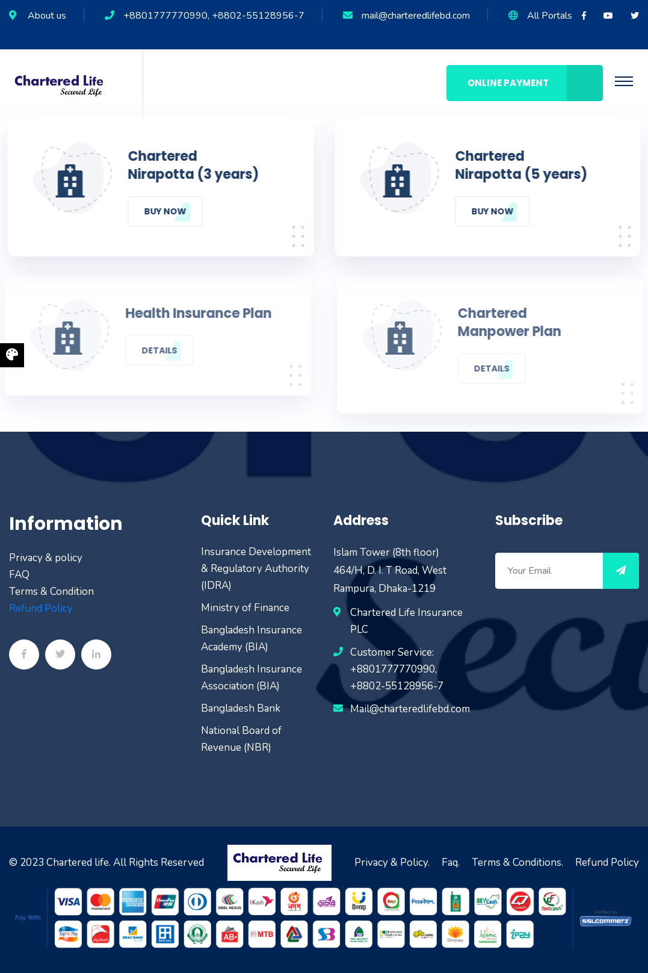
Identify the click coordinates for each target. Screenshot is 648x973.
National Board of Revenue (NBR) (241, 739)
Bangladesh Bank (240, 708)
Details (157, 350)
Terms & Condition (51, 591)
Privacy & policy (45, 558)
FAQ (19, 575)
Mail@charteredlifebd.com (410, 709)
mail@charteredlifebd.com (416, 15)
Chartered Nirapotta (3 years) (192, 166)
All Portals (549, 15)
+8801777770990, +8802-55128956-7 (213, 15)
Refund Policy (41, 608)
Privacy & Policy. (392, 862)
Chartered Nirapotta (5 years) (522, 166)
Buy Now (164, 211)
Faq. (451, 862)
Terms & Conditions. (517, 862)
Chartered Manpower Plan (511, 323)
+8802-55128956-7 (396, 686)
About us (47, 15)
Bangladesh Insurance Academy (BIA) (251, 638)
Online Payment (535, 83)
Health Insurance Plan (196, 314)
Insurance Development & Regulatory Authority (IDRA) (256, 568)
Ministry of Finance (245, 608)
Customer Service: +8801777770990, (393, 660)
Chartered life (77, 862)
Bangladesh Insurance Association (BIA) (251, 677)
